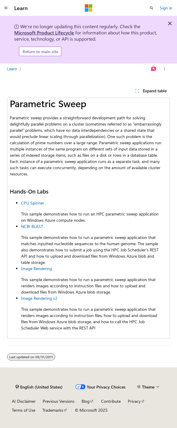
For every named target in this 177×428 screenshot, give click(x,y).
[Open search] (151, 8)
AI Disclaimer (24, 401)
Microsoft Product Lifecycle (44, 32)
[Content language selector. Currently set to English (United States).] (39, 386)
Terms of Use (23, 410)
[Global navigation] (6, 8)
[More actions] (165, 69)
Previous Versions (58, 401)
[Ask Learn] (154, 69)
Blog (86, 401)
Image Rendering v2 (39, 298)
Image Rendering (36, 268)
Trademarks (52, 410)
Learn (12, 69)
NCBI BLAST (32, 226)
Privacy (134, 401)
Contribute (111, 401)
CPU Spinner (32, 203)
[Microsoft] (89, 8)
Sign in (166, 8)
